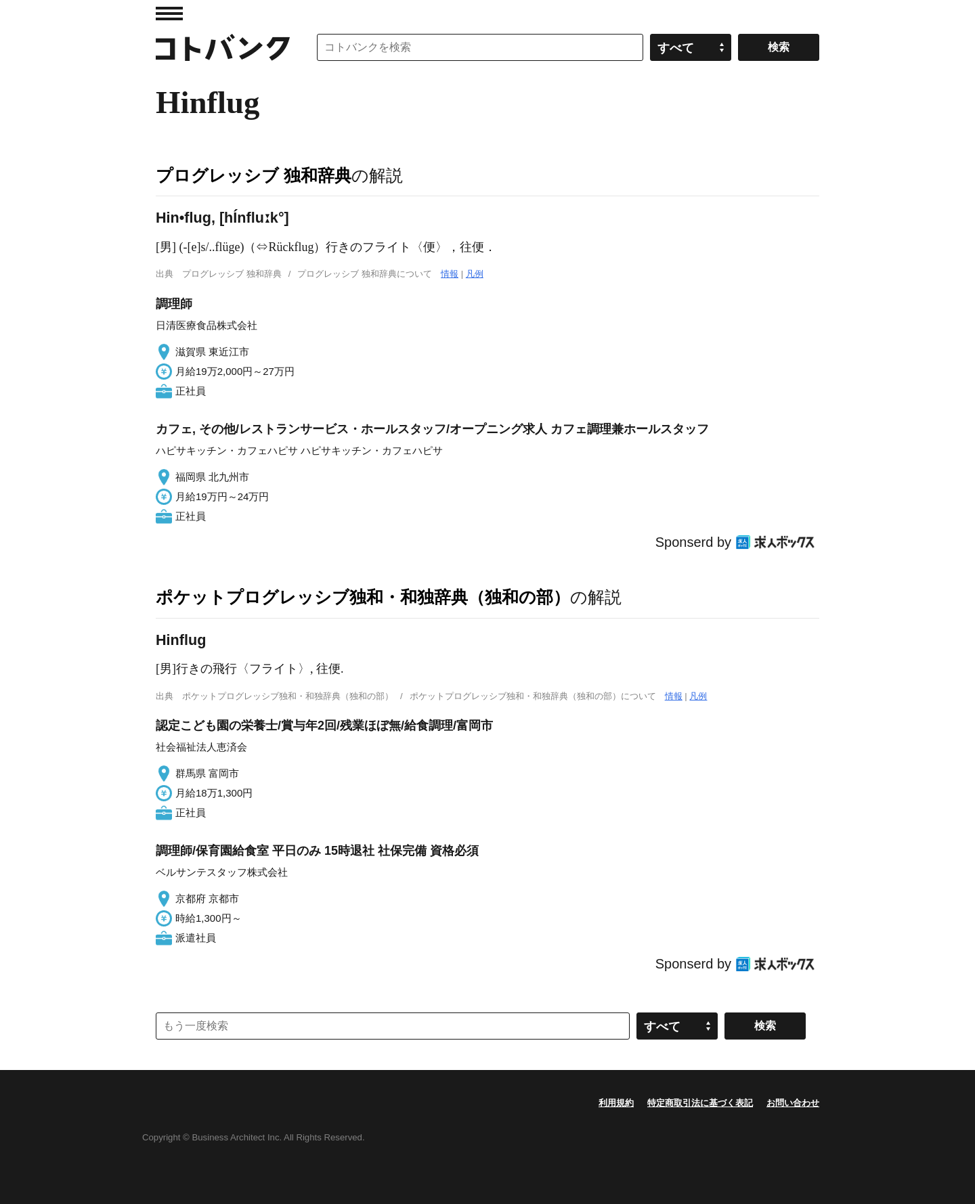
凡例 (474, 274)
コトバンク (223, 47)
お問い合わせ (792, 1103)
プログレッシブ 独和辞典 (253, 175)
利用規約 (616, 1103)
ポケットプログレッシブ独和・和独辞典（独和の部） (363, 596)
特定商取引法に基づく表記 (700, 1103)
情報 (449, 274)
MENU (169, 13)
